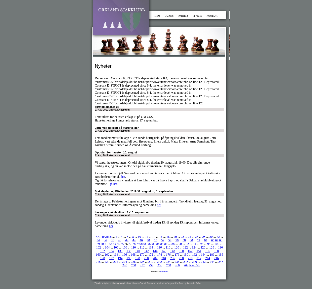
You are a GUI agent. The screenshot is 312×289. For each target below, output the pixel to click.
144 (155, 251)
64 (205, 240)
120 (176, 247)
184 (203, 254)
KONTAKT (212, 15)
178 (177, 254)
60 (191, 240)
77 (130, 244)
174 (159, 254)
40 (119, 240)
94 (194, 244)
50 (155, 240)
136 (120, 251)
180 (185, 254)
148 (172, 251)
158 (216, 251)
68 (220, 240)
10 (139, 236)
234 (168, 261)
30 (211, 236)
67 (216, 240)
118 (168, 247)
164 (115, 254)
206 (172, 258)
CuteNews (164, 271)
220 (107, 261)
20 (175, 236)
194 (120, 258)
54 (170, 240)
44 (134, 240)
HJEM (157, 15)
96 (201, 244)
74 (118, 244)
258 (168, 265)
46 (141, 240)
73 (114, 244)
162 (107, 254)
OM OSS (169, 15)
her (123, 176)
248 (124, 265)
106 (116, 247)
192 (111, 258)
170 (142, 254)
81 (146, 244)
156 (207, 251)
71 (106, 244)
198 (137, 258)
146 (164, 251)
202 (155, 258)
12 (146, 236)
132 (102, 251)
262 (186, 265)
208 (181, 258)
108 (124, 247)
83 (154, 244)
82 (150, 244)
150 (181, 251)
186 (212, 254)
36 (105, 240)
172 (150, 254)
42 (127, 240)
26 (196, 236)
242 (203, 261)
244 (212, 261)
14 (153, 236)
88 (173, 244)
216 (216, 258)
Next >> (194, 265)
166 (124, 254)
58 (184, 240)
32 (218, 236)
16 (161, 236)
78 (134, 244)
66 (212, 240)
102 (98, 247)
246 (220, 261)
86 (166, 244)
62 (198, 240)
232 (159, 261)
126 (203, 247)
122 (185, 247)
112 (142, 247)
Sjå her (112, 184)
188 (220, 254)
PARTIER (183, 15)
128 (211, 247)
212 (199, 258)
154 (199, 251)
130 (220, 247)
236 (177, 261)
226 (133, 261)
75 (122, 244)
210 (190, 258)
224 (124, 261)
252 (142, 265)
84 (158, 244)
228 (142, 261)
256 (159, 265)
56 (177, 240)
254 (151, 265)
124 (194, 247)
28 (204, 236)
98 (209, 244)
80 (142, 244)
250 (133, 265)
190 (102, 258)
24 (189, 236)
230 (150, 261)
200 (146, 258)
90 (180, 244)
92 (187, 244)
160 (98, 254)
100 (216, 244)
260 (177, 265)
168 (133, 254)
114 (150, 247)
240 (194, 261)
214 (207, 258)
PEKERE (197, 15)
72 (110, 244)
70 (102, 244)
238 (185, 261)
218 (98, 261)
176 (168, 254)
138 (129, 251)
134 (111, 251)
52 (162, 240)
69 (98, 244)
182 (194, 254)
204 (164, 258)
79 (138, 244)
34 (98, 240)
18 (168, 236)
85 (162, 244)
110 (133, 247)
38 (112, 240)
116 (159, 247)
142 (146, 251)
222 (115, 261)
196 (129, 258)
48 (148, 240)
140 (137, 251)
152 (190, 251)
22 (182, 236)
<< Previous (103, 236)
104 (107, 247)
